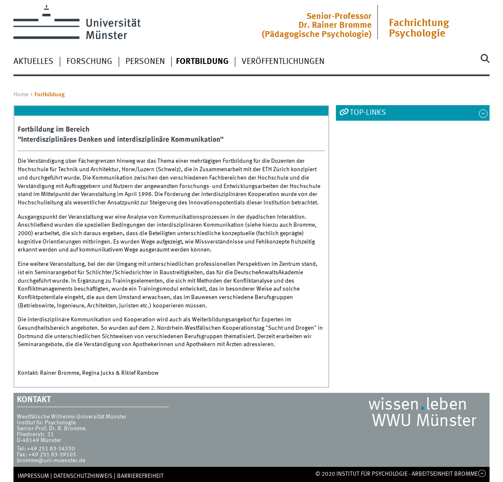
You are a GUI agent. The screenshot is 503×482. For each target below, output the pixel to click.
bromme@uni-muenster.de (51, 460)
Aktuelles (33, 62)
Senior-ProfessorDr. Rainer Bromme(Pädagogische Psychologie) (317, 25)
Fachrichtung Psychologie (419, 28)
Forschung (89, 62)
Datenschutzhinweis (82, 476)
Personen (145, 62)
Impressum (33, 476)
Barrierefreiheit (140, 476)
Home (20, 95)
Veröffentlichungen (283, 62)
